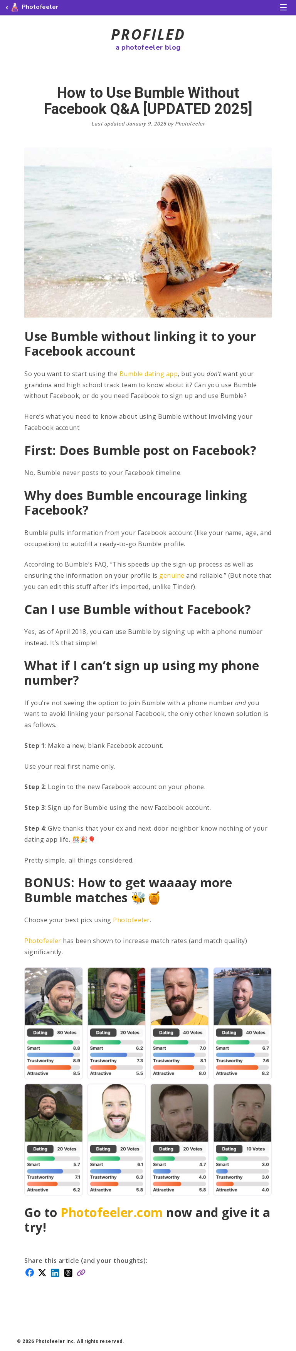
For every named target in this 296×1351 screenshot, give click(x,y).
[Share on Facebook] (29, 1272)
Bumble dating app (148, 374)
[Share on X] (42, 1272)
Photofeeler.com (112, 1212)
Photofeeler (131, 920)
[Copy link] (81, 1272)
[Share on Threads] (68, 1272)
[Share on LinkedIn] (55, 1272)
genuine (172, 575)
